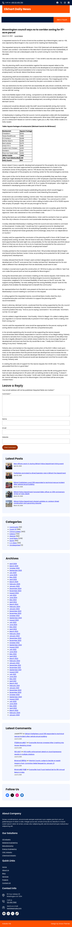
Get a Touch (62, 20)
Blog (4, 873)
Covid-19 (12, 529)
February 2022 (14, 661)
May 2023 (13, 627)
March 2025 (13, 582)
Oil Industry (6, 839)
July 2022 (12, 649)
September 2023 (15, 618)
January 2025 (14, 586)
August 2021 (13, 672)
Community (13, 527)
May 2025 (13, 577)
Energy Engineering (9, 849)
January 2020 (14, 715)
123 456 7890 (11, 902)
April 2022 (13, 656)
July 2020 (12, 701)
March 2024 (13, 604)
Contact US (6, 883)
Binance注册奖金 (20, 761)
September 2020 (15, 697)
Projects (5, 880)
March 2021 (13, 683)
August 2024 (14, 593)
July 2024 (12, 595)
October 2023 (14, 616)
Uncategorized (14, 545)
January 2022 (14, 663)
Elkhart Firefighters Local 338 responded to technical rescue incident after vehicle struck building (39, 483)
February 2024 (14, 607)
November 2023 (15, 613)
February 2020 (14, 713)
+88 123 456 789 (17, 3)
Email (4, 428)
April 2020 (13, 708)
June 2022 (13, 652)
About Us (5, 870)
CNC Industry (7, 852)
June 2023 (13, 625)
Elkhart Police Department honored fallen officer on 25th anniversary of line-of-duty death (39, 493)
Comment (6, 394)
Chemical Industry (9, 855)
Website (5, 437)
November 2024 (15, 591)
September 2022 (15, 645)
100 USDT (17, 752)
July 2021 (12, 674)
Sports (11, 541)
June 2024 (13, 597)
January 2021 (14, 688)
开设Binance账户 (20, 743)
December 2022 (15, 638)
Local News (19, 36)
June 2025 (13, 575)
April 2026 (13, 564)
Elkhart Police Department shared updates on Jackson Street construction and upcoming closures (36, 502)
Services (5, 877)
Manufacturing (7, 846)
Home (4, 867)
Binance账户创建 (20, 769)
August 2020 (14, 699)
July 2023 (12, 622)
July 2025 (12, 573)
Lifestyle (12, 536)
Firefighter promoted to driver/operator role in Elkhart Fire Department (40, 473)
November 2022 (15, 640)
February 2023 (14, 634)
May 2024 (13, 600)
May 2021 (12, 679)
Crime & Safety (15, 532)
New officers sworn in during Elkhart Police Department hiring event (39, 464)
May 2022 (13, 654)
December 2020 (15, 690)
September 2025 (15, 570)
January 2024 (14, 609)
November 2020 (15, 692)
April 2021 (12, 681)
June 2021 (13, 677)
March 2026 (13, 566)
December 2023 (15, 611)
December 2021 (15, 665)
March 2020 (13, 710)
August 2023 (14, 620)
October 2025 (14, 568)
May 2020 (13, 706)
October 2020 (14, 695)
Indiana (12, 534)
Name (4, 419)
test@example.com (14, 908)
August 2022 (14, 647)
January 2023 (14, 636)
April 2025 (13, 579)
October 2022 (14, 643)
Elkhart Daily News (17, 9)
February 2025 (14, 584)
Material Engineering (10, 843)
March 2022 (13, 658)
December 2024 (15, 588)
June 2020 (13, 704)
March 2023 (13, 631)
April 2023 (13, 629)
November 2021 (15, 667)
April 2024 (13, 602)
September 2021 (15, 670)
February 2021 (14, 686)
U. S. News (13, 543)
